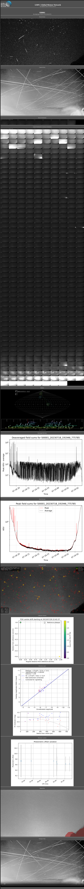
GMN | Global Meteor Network (48, 5)
